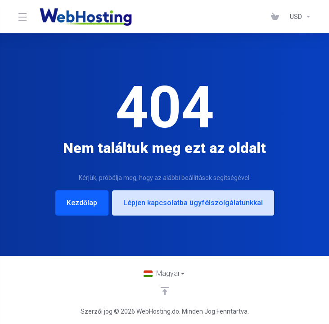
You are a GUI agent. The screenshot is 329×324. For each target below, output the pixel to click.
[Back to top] (164, 291)
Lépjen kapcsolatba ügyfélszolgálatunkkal (193, 202)
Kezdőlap (82, 202)
